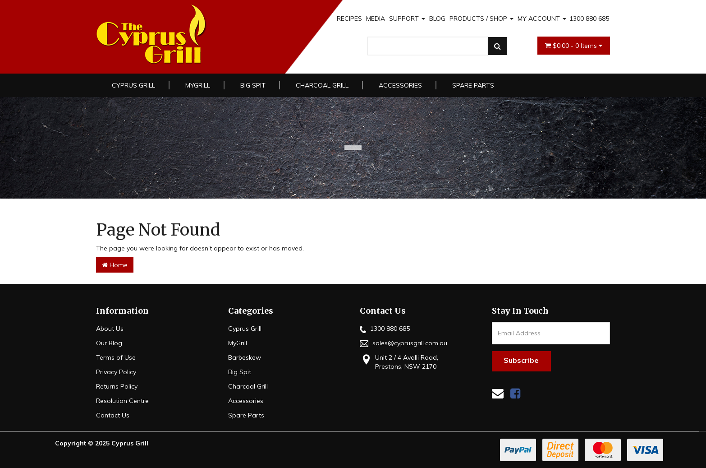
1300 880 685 (589, 18)
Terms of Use (116, 357)
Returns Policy (117, 386)
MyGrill (197, 85)
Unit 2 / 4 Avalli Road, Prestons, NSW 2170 (399, 362)
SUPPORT (407, 18)
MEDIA (375, 18)
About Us (110, 328)
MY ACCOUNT (542, 18)
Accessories (400, 85)
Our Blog (109, 343)
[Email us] (498, 393)
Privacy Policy (116, 372)
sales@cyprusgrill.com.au (403, 343)
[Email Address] (551, 333)
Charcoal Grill (322, 85)
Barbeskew (244, 357)
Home (115, 265)
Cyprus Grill (133, 85)
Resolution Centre (122, 401)
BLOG (437, 18)
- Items (573, 46)
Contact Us (112, 415)
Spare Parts (473, 85)
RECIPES (349, 18)
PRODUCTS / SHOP (481, 18)
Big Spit (253, 85)
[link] (515, 393)
